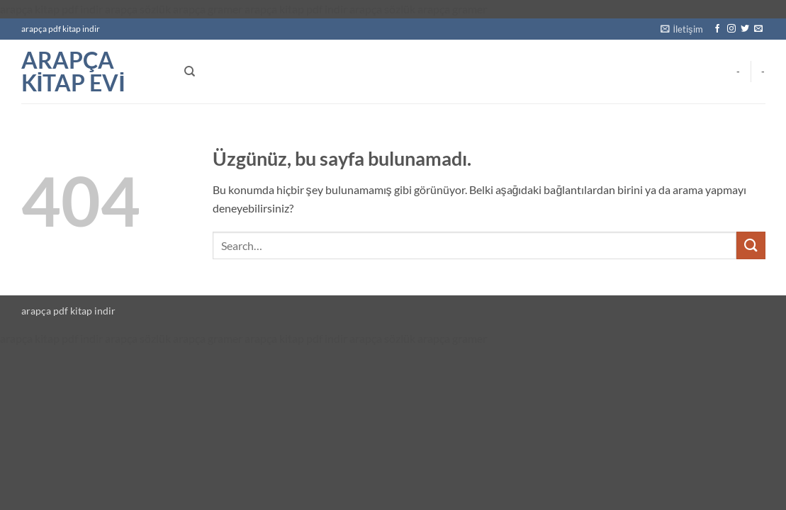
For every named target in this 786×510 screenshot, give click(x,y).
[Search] (189, 71)
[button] (682, 29)
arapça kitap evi (73, 71)
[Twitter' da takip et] (745, 29)
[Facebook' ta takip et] (717, 29)
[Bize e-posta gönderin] (758, 29)
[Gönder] (750, 245)
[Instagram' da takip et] (731, 29)
